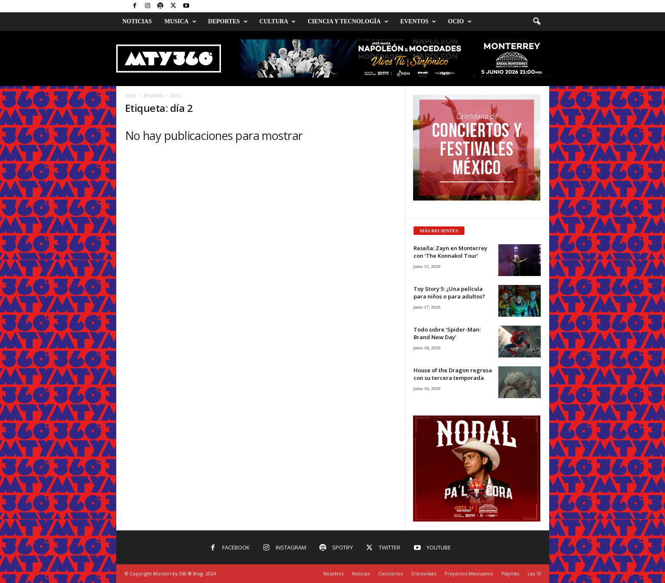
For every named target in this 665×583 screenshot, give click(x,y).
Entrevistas (423, 573)
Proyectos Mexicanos (468, 573)
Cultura (278, 21)
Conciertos (390, 573)
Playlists (510, 573)
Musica (180, 21)
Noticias (137, 21)
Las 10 (534, 573)
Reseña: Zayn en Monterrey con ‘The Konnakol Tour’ (450, 251)
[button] (536, 21)
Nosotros (333, 573)
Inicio (130, 95)
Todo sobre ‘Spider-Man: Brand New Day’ (447, 333)
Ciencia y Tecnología (347, 21)
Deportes (228, 21)
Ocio (459, 21)
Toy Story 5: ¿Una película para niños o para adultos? (449, 292)
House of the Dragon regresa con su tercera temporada (453, 374)
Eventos (418, 21)
